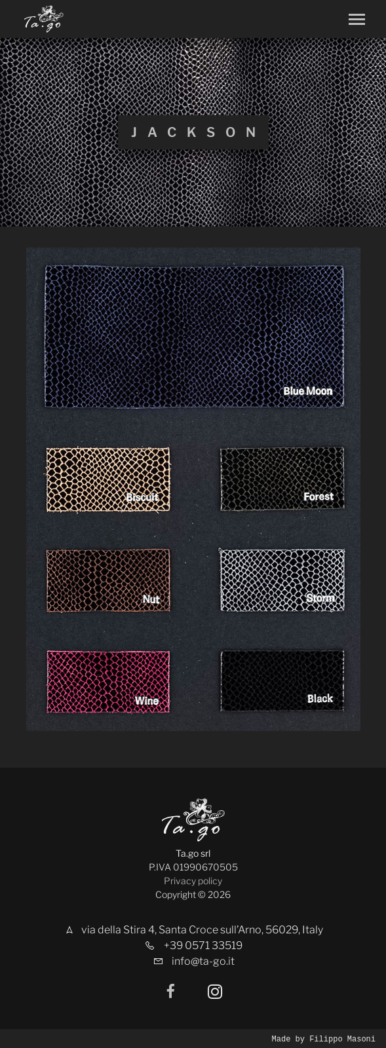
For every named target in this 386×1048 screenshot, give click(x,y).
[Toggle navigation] (357, 19)
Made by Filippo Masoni (324, 1038)
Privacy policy (193, 880)
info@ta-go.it (203, 961)
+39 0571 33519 (203, 945)
